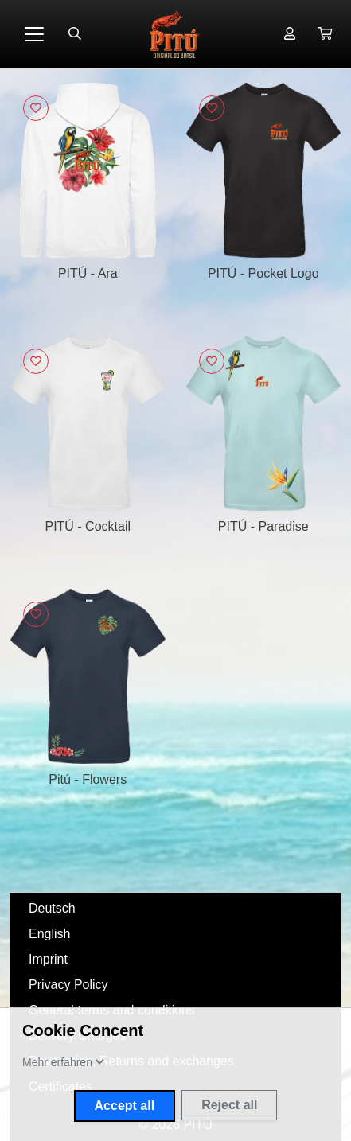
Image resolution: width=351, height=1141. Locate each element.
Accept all (125, 1105)
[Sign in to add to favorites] (36, 108)
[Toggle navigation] (34, 34)
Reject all (229, 1105)
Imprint (48, 959)
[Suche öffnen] (75, 34)
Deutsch (52, 908)
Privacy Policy (68, 984)
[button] (324, 34)
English (49, 933)
